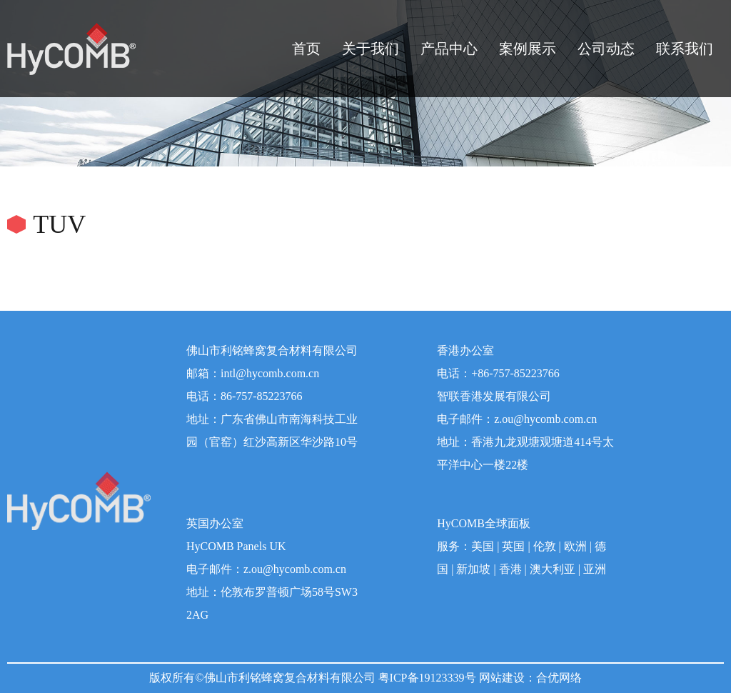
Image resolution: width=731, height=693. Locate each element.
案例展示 (527, 48)
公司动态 (606, 48)
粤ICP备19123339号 (427, 678)
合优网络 (559, 678)
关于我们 (370, 48)
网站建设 (502, 678)
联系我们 (684, 48)
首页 (306, 48)
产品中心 (449, 48)
